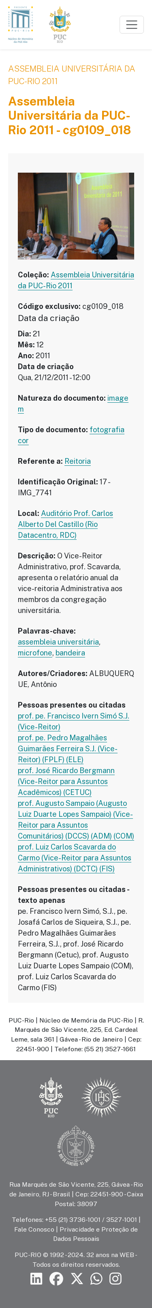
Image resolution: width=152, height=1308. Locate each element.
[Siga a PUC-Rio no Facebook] (56, 1279)
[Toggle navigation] (132, 25)
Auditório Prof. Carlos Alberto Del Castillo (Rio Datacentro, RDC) (65, 524)
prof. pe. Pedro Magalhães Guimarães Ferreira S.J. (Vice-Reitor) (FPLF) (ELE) (68, 748)
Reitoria (77, 461)
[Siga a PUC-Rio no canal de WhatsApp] (96, 1279)
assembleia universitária (58, 642)
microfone (35, 653)
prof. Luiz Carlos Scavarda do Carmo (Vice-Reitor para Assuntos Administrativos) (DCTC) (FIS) (74, 858)
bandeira (70, 653)
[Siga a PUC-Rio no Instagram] (115, 1279)
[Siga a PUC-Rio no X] (77, 1279)
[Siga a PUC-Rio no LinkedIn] (36, 1279)
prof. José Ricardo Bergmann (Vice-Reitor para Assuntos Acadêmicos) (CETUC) (66, 781)
